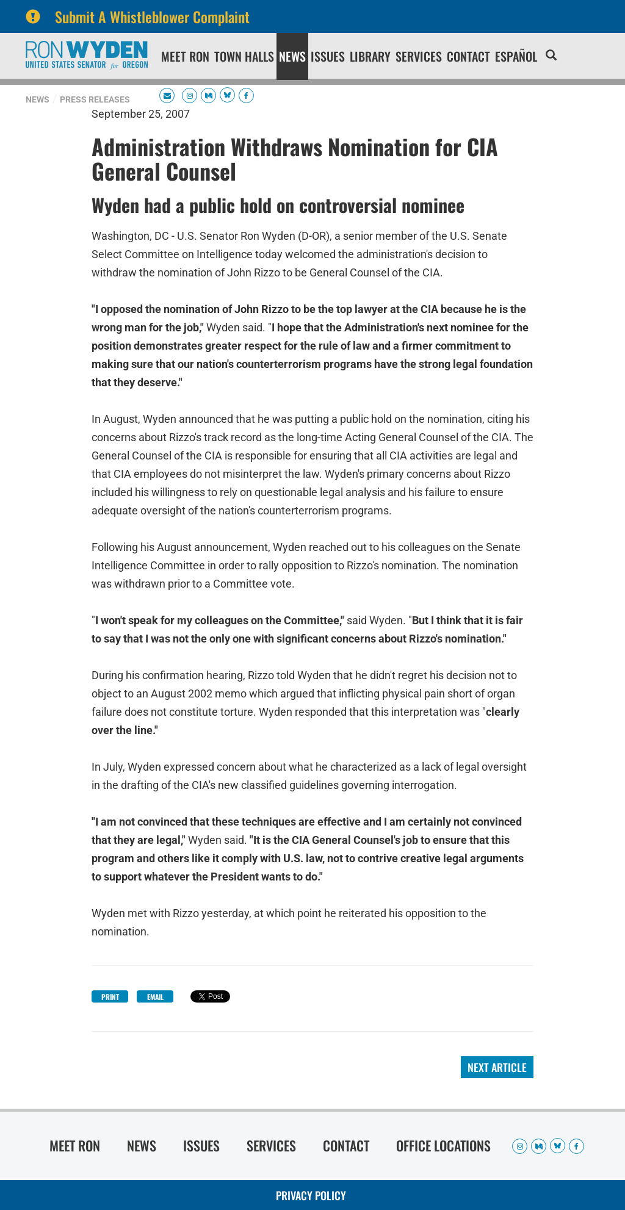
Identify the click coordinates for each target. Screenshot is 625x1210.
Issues (328, 56)
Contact (468, 56)
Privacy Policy (311, 1195)
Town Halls (244, 56)
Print (110, 997)
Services (419, 56)
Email (155, 997)
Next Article (497, 1067)
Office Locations (443, 1145)
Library (370, 56)
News (292, 56)
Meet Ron (185, 56)
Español (516, 56)
